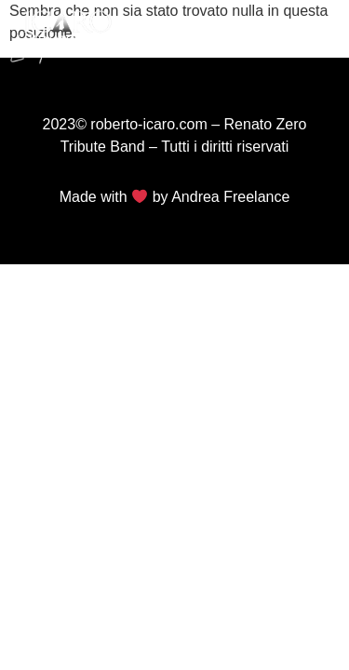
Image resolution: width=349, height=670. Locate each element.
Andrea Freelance (230, 197)
